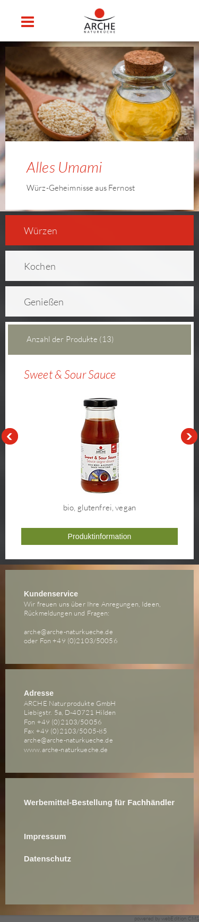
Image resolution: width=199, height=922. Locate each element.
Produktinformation (99, 536)
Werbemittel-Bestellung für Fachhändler (99, 802)
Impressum (45, 836)
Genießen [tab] (37, 302)
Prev (9, 436)
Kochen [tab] (33, 266)
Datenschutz (47, 859)
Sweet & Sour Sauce (70, 374)
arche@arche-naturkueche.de (68, 631)
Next (189, 436)
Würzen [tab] (33, 230)
